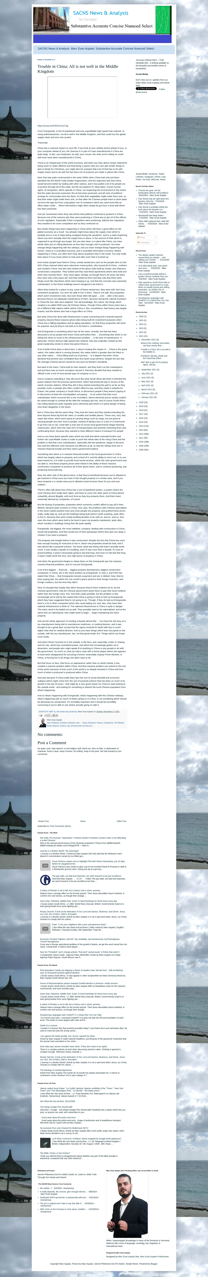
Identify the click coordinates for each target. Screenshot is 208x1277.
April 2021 (146, 385)
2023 (141, 328)
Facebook (152, 174)
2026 (141, 316)
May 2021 (146, 381)
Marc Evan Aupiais (126, 1256)
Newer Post (43, 821)
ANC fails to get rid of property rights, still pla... (154, 363)
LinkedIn (139, 177)
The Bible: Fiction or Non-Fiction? (55, 1153)
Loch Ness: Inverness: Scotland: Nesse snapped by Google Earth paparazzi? (86, 1138)
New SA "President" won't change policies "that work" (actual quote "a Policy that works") (80, 952)
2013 (141, 430)
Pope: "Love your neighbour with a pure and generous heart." (79, 924)
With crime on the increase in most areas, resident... (63, 1209)
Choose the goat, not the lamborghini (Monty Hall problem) (153, 191)
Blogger (154, 1264)
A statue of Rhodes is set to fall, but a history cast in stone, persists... (71, 890)
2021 (141, 336)
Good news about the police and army (59, 1117)
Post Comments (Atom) (60, 826)
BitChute (155, 179)
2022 (141, 332)
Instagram (149, 177)
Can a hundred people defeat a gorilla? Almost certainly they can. (153, 275)
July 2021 (146, 373)
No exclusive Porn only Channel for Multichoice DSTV (64, 1128)
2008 (141, 450)
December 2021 (148, 339)
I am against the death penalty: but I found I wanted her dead (67, 1036)
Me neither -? (46, 1188)
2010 (141, 442)
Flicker (157, 177)
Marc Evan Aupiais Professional (154, 1256)
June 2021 (146, 377)
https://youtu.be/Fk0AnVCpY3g (53, 125)
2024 (141, 324)
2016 (141, 418)
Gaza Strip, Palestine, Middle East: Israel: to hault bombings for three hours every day (78, 901)
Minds (162, 179)
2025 (141, 320)
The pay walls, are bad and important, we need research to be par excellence (86, 876)
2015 (141, 422)
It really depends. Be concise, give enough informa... (63, 1192)
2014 (141, 426)
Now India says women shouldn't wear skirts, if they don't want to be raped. (73, 1046)
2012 (141, 434)
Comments (144, 242)
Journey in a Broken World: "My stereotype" (59, 851)
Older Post (121, 821)
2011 (141, 438)
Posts (141, 237)
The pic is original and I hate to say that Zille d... (61, 1203)
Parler (138, 179)
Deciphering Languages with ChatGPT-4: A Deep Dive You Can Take (71, 1015)
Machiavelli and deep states (150, 215)
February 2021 (148, 393)
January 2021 (147, 397)
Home (82, 821)
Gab (163, 177)
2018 (141, 410)
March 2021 (147, 389)
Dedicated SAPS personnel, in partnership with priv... (64, 1197)
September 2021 (149, 369)
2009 (141, 446)
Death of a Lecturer (48, 1025)
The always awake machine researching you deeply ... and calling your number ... (152, 257)
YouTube (146, 179)
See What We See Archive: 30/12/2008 (57, 1101)
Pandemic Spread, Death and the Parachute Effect (154, 357)
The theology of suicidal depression (56, 1070)
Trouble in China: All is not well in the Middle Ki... (155, 350)
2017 (141, 414)
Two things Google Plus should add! (56, 1107)
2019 (141, 406)
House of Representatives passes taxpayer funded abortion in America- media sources (79, 983)
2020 (141, 402)
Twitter (161, 174)
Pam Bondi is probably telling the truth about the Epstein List (153, 208)
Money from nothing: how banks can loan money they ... (155, 344)
